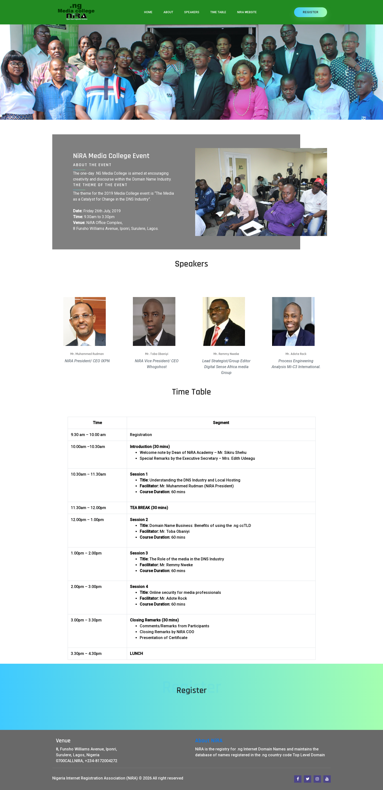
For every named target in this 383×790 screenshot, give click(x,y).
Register (311, 12)
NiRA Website (247, 12)
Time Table (218, 12)
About (168, 12)
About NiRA (209, 740)
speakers (191, 12)
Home (148, 12)
